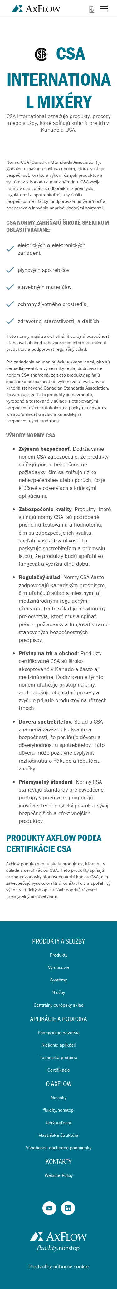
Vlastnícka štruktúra (59, 1135)
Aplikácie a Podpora (58, 1018)
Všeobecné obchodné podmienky (58, 1147)
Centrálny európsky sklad (59, 1005)
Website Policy (59, 1175)
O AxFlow (58, 1083)
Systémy (58, 980)
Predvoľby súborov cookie (58, 1266)
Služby (58, 992)
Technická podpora (58, 1057)
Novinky (58, 1097)
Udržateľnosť (58, 1123)
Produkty (58, 955)
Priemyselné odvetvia (59, 1032)
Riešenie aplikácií (58, 1045)
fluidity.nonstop (58, 1110)
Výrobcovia (58, 967)
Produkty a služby (58, 940)
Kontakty (58, 1161)
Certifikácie (58, 1070)
